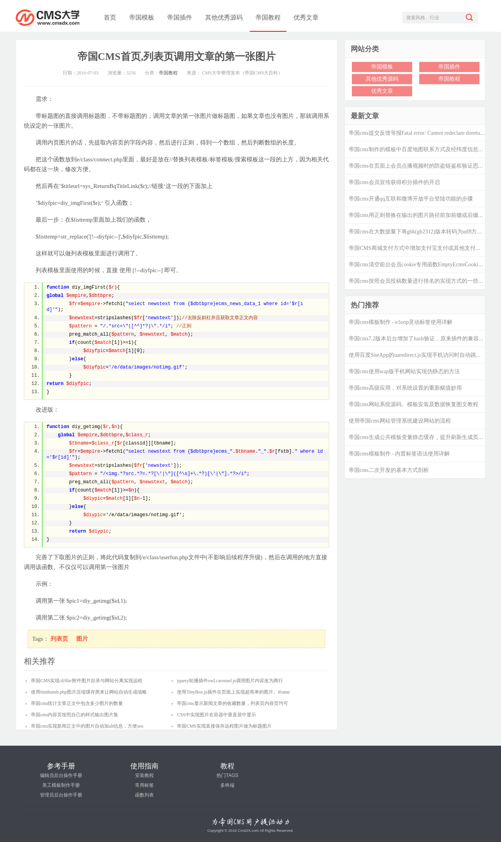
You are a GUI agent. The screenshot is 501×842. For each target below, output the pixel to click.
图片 (82, 639)
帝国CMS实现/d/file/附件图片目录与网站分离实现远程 (86, 680)
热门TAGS (227, 775)
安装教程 (144, 775)
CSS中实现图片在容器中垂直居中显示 (216, 714)
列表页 (59, 639)
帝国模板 (141, 17)
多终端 (227, 785)
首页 (110, 17)
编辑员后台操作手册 (61, 775)
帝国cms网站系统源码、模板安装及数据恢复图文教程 (413, 404)
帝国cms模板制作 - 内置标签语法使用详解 (399, 454)
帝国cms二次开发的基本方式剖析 (389, 470)
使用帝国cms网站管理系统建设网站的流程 (400, 421)
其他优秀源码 (224, 17)
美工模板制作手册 (61, 785)
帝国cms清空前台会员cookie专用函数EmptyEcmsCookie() (416, 264)
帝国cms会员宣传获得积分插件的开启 (394, 182)
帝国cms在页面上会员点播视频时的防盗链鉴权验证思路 (416, 166)
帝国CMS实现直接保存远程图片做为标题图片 (224, 726)
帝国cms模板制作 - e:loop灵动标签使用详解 (400, 322)
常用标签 (144, 785)
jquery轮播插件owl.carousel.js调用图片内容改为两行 (230, 680)
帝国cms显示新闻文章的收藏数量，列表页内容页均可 (232, 703)
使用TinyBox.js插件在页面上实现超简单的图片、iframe (233, 692)
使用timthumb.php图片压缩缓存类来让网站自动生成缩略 (89, 692)
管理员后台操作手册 (61, 795)
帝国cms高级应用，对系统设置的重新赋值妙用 (405, 388)
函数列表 (144, 795)
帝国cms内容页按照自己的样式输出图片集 (74, 714)
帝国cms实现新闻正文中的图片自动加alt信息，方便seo (87, 726)
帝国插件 (179, 17)
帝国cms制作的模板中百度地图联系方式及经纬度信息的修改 (422, 149)
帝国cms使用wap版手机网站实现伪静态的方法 (404, 371)
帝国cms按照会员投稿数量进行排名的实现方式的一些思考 (419, 281)
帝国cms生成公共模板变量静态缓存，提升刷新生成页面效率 (422, 437)
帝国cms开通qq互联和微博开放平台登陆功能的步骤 (411, 199)
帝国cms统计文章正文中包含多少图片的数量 (77, 703)
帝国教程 (268, 17)
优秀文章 (306, 17)
